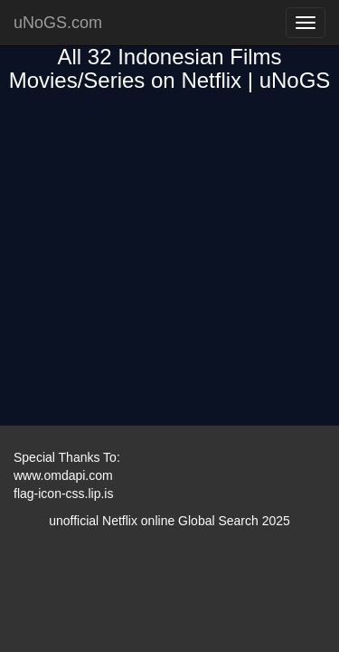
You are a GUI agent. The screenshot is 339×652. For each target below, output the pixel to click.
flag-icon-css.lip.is (63, 493)
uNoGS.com (58, 23)
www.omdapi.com (63, 475)
